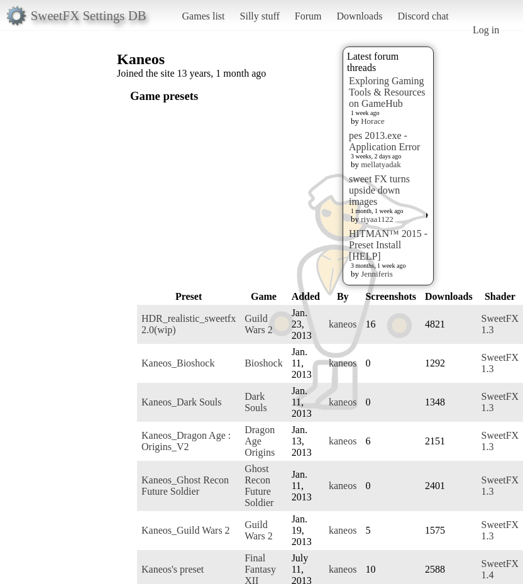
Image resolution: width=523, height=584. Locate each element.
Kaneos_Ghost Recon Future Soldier (185, 486)
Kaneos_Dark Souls (181, 402)
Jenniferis (377, 273)
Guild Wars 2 (258, 324)
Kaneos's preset (172, 569)
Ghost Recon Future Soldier (259, 485)
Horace (373, 121)
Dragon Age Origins (260, 441)
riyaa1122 (377, 219)
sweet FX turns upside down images (379, 190)
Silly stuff (260, 16)
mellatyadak (381, 164)
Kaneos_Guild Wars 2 (185, 530)
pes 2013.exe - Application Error (384, 141)
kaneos (342, 324)
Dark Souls (256, 402)
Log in (486, 30)
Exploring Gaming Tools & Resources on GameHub (387, 92)
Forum (308, 16)
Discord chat (422, 16)
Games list (203, 16)
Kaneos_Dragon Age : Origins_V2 (186, 441)
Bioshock (263, 363)
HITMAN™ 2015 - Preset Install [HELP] (388, 245)
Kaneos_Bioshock (177, 363)
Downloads (359, 16)
